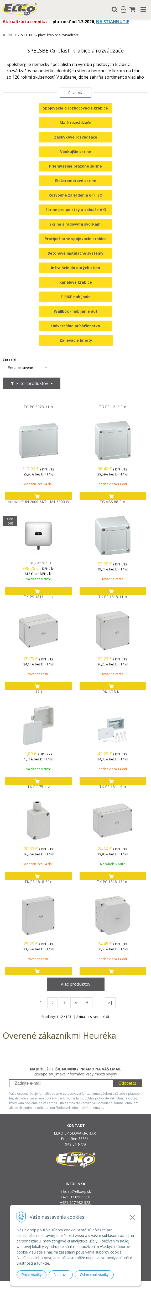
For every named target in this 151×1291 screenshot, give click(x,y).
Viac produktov (75, 984)
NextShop (66, 1286)
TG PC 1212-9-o (112, 407)
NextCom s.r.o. (129, 1286)
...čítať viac (75, 93)
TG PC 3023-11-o (38, 407)
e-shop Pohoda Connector (95, 1286)
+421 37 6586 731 (75, 1196)
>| (110, 1002)
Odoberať (127, 1083)
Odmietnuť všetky (94, 1275)
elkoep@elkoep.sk (75, 1191)
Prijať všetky (32, 1275)
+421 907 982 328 (75, 1202)
